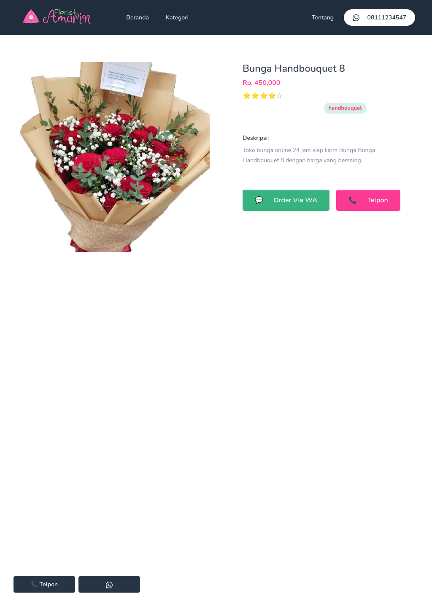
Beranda (137, 18)
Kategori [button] (177, 18)
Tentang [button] (323, 18)
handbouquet (345, 108)
